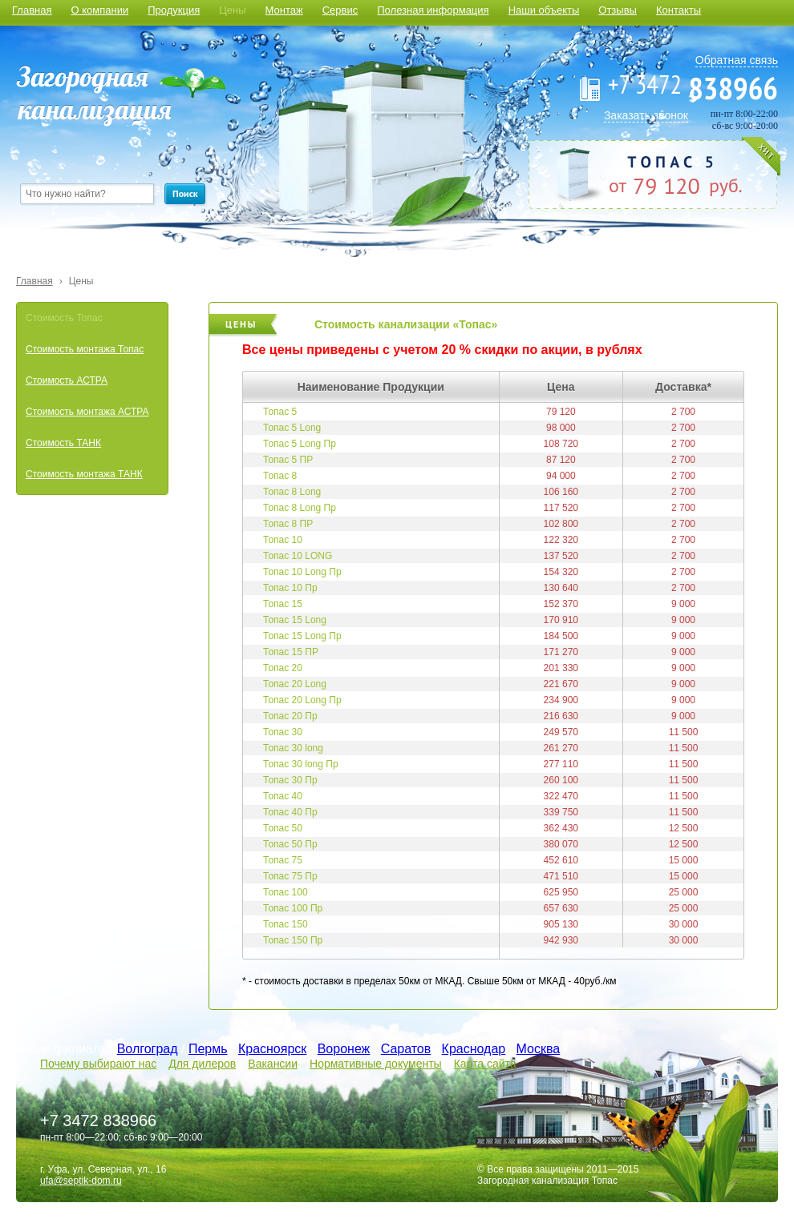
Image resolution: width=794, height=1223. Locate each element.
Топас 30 (282, 732)
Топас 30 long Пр (300, 764)
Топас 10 (282, 539)
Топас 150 (285, 924)
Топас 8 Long (292, 491)
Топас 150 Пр (292, 940)
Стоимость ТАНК (63, 443)
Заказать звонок (646, 115)
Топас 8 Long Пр (299, 507)
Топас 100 (285, 892)
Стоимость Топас (64, 318)
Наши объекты (544, 10)
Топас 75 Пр (290, 876)
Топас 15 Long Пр (302, 636)
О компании (99, 10)
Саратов (406, 1049)
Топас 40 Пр (290, 812)
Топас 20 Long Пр (302, 700)
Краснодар (474, 1049)
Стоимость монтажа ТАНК (84, 474)
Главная (31, 10)
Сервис (340, 10)
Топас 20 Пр (290, 716)
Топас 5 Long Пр (299, 443)
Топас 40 (282, 796)
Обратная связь (736, 60)
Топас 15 (282, 603)
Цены (232, 10)
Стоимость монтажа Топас (85, 349)
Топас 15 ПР (290, 652)
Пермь (208, 1049)
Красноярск (272, 1049)
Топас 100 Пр (292, 908)
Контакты (678, 10)
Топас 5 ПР (288, 459)
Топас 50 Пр (290, 844)
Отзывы (617, 10)
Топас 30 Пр (290, 780)
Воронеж (344, 1049)
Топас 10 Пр (290, 587)
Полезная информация (432, 10)
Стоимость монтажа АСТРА (87, 411)
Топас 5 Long (292, 427)
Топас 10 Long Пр (302, 571)
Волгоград (147, 1049)
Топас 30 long (293, 748)
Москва (539, 1049)
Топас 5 (280, 411)
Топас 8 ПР (288, 523)
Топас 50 (282, 828)
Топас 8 (280, 475)
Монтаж (284, 10)
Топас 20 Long (294, 684)
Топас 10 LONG (297, 555)
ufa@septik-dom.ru (81, 1180)
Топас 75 (282, 860)
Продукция (174, 10)
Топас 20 (282, 668)
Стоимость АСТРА (66, 380)
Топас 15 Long (294, 620)
